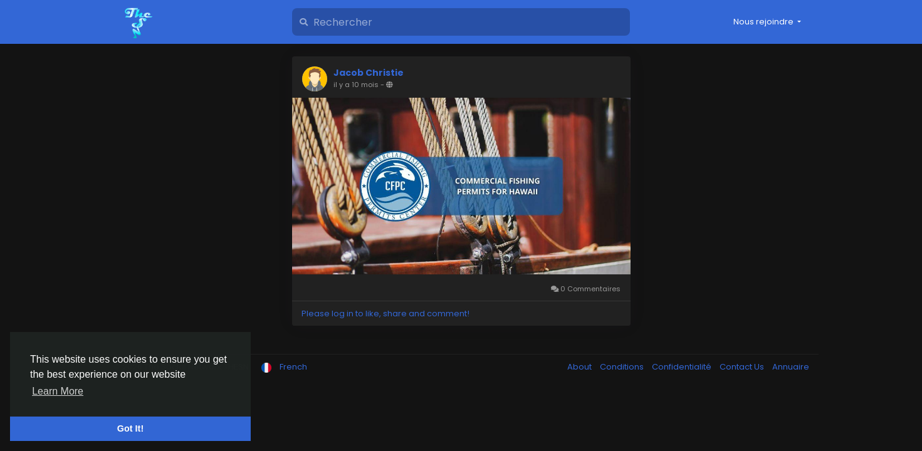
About (580, 367)
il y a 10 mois (356, 85)
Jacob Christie (368, 72)
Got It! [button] (130, 428)
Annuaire (790, 367)
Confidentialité (682, 367)
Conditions (623, 367)
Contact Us (743, 367)
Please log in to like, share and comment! (385, 313)
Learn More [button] (57, 391)
